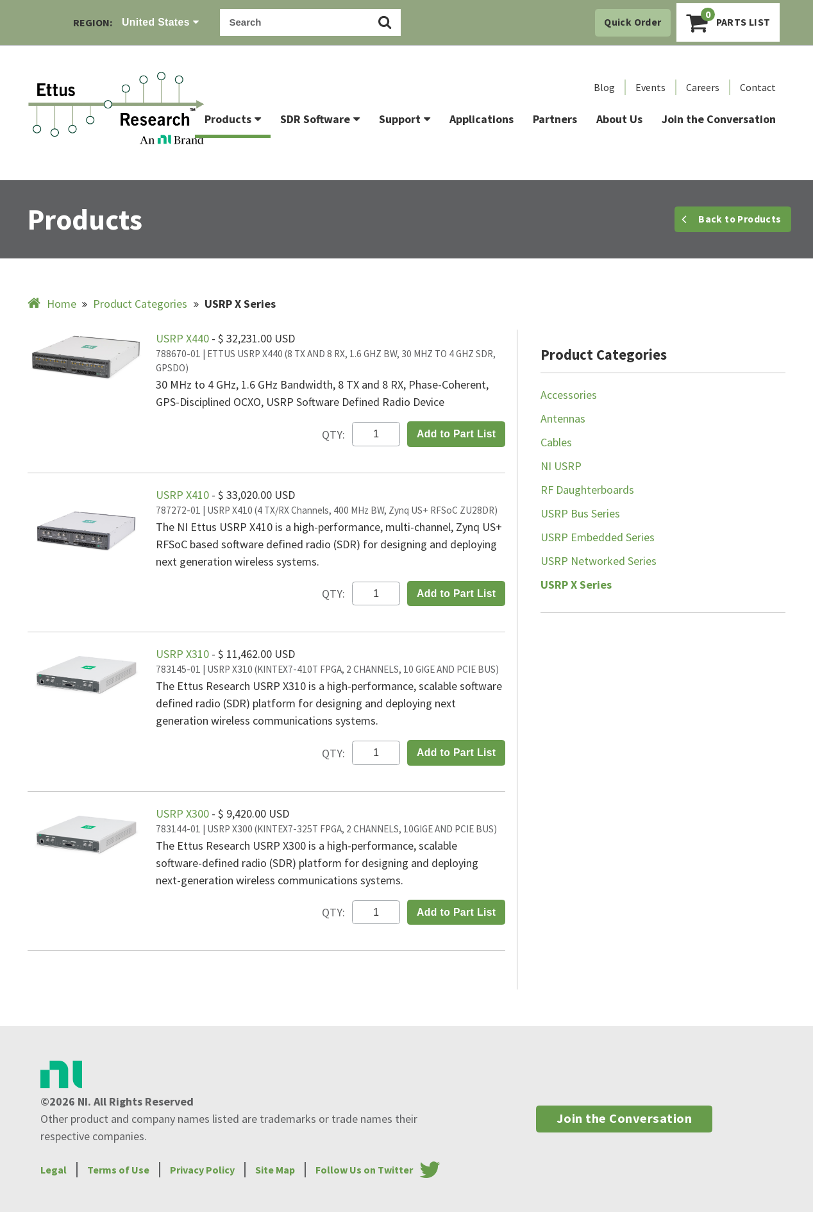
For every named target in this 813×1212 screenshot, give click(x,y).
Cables (556, 442)
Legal (53, 1169)
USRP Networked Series (599, 560)
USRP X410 (184, 494)
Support (404, 119)
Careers (702, 87)
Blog (604, 87)
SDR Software (320, 119)
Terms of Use (118, 1169)
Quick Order (632, 22)
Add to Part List (456, 433)
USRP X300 (184, 813)
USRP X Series (576, 584)
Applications (481, 119)
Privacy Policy (202, 1169)
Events (650, 87)
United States (160, 22)
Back (731, 219)
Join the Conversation (719, 119)
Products (233, 119)
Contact (758, 87)
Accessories (569, 394)
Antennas (563, 418)
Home (53, 303)
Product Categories (140, 303)
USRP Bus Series (580, 513)
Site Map (275, 1169)
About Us (619, 119)
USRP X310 (184, 653)
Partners (555, 119)
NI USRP (561, 466)
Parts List (728, 21)
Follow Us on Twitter (364, 1169)
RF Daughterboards (587, 489)
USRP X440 (184, 338)
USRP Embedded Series (598, 537)
